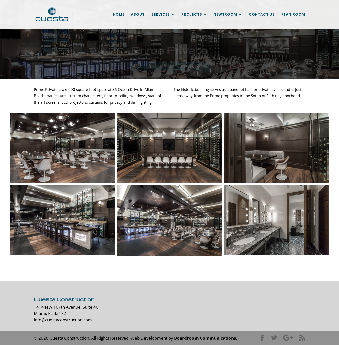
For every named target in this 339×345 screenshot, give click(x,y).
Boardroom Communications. (205, 338)
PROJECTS (191, 15)
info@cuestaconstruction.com (63, 320)
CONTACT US (262, 15)
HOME (118, 15)
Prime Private (169, 50)
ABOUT (138, 15)
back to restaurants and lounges (170, 67)
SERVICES (160, 15)
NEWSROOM (225, 15)
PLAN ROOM (293, 15)
